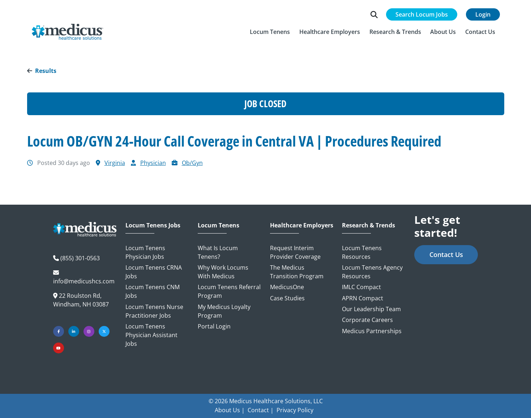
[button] (270, 32)
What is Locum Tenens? (218, 252)
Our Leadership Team (371, 309)
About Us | (230, 410)
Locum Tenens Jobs (152, 225)
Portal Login (214, 326)
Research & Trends (368, 225)
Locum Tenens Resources (362, 252)
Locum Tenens (218, 225)
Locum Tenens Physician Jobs (145, 252)
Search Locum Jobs (421, 15)
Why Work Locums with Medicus (223, 272)
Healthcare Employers (301, 225)
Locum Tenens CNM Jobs (152, 291)
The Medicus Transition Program (297, 272)
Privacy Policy (295, 410)
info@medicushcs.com (84, 281)
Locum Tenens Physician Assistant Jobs (151, 335)
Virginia (114, 163)
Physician (153, 163)
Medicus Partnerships (372, 331)
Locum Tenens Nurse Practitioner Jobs (154, 311)
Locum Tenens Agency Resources (372, 272)
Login (483, 15)
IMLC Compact (361, 287)
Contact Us (446, 254)
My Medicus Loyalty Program (224, 311)
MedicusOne (287, 287)
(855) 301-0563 (80, 258)
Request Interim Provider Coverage (295, 252)
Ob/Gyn (192, 163)
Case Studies (287, 298)
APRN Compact (362, 298)
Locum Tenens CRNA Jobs (153, 272)
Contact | (261, 410)
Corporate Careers (367, 320)
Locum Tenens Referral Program (229, 291)
